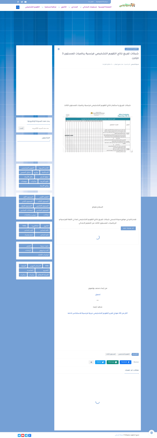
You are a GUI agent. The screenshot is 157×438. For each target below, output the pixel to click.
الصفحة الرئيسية (104, 7)
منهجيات (24, 181)
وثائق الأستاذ (44, 186)
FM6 (47, 266)
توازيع (36, 172)
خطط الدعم (44, 177)
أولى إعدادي (28, 230)
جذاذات (46, 215)
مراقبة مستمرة (50, 7)
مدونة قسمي (119, 435)
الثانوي (64, 7)
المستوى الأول (28, 197)
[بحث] (17, 7)
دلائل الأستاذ (28, 177)
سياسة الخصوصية (102, 2)
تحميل (98, 295)
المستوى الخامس (42, 206)
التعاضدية (30, 270)
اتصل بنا (90, 2)
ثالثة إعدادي (44, 230)
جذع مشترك (29, 235)
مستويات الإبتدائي (90, 7)
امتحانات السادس (26, 210)
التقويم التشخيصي (32, 7)
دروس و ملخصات (30, 215)
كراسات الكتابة (43, 255)
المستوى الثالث (110, 354)
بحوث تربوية (44, 246)
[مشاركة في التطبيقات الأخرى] (91, 362)
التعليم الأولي (44, 197)
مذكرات (33, 181)
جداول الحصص (25, 172)
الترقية (23, 266)
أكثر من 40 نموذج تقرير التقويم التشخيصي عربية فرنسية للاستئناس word (98, 313)
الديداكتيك (45, 172)
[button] (125, 362)
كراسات (28, 250)
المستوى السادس (42, 210)
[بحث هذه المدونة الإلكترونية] (37, 128)
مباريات (31, 275)
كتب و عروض (44, 250)
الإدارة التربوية (44, 168)
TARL (24, 226)
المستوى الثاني (27, 201)
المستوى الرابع (27, 206)
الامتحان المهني (35, 266)
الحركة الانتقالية (43, 275)
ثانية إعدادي (44, 235)
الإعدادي (74, 7)
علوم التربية (44, 181)
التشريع (46, 270)
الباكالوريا (35, 226)
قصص (28, 246)
